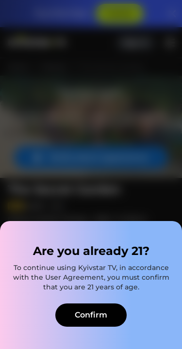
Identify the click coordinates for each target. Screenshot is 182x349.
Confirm (91, 314)
